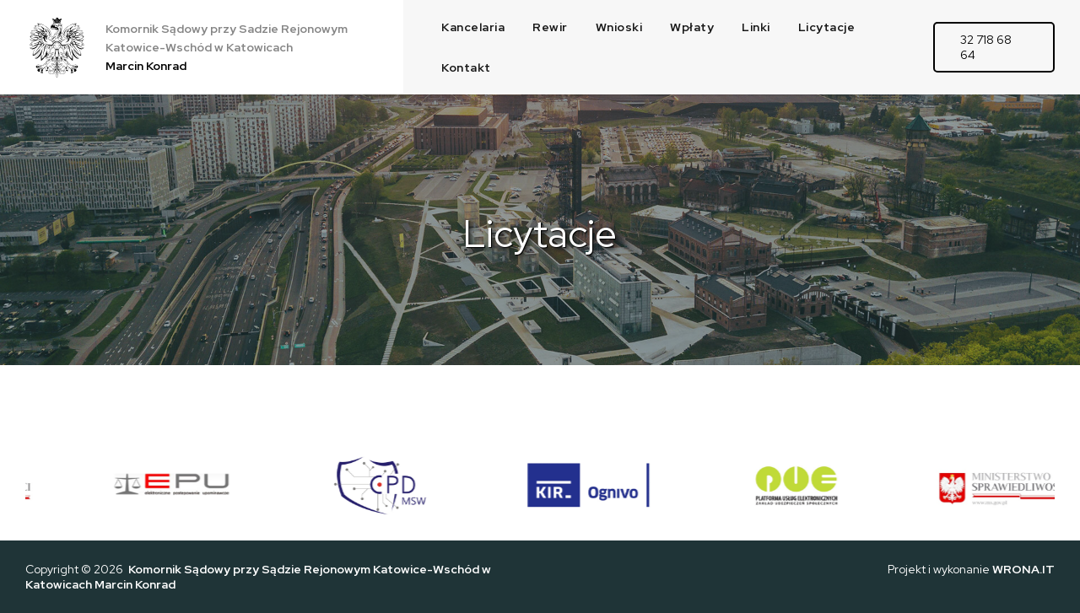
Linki (756, 27)
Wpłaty (692, 27)
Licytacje (827, 27)
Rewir (550, 27)
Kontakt (466, 67)
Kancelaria (473, 27)
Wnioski (619, 27)
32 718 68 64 (986, 47)
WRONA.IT (1023, 569)
